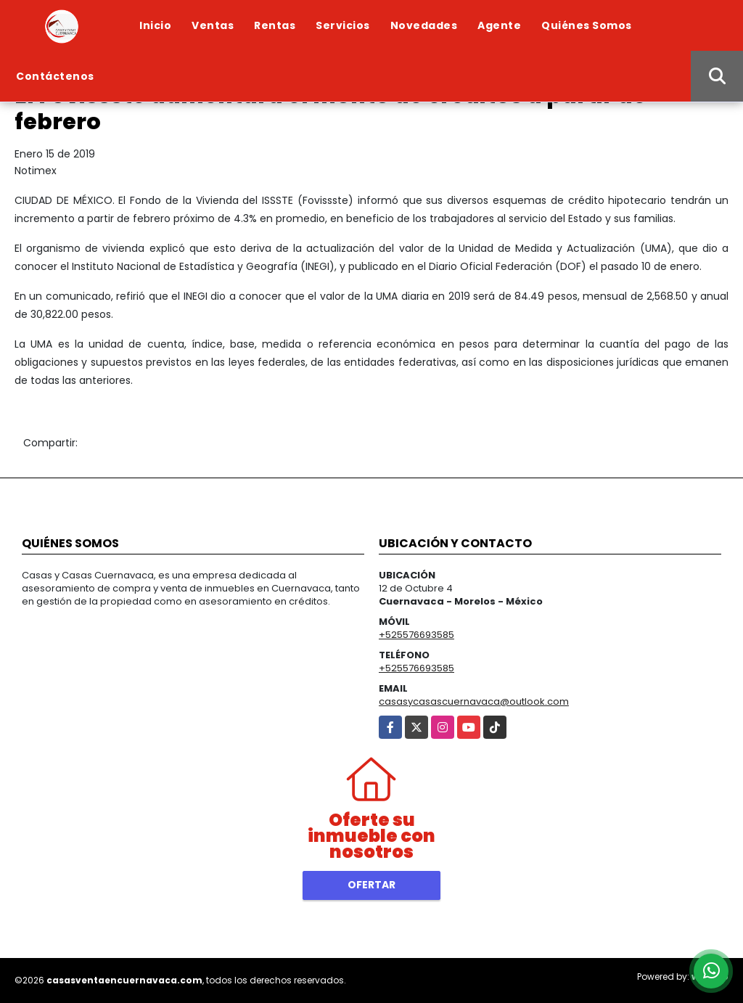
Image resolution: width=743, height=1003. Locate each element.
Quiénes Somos (586, 25)
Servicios (343, 25)
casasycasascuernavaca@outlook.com (474, 701)
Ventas (213, 25)
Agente (499, 25)
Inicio (155, 25)
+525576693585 (416, 635)
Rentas (274, 25)
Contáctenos (55, 76)
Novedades (424, 25)
